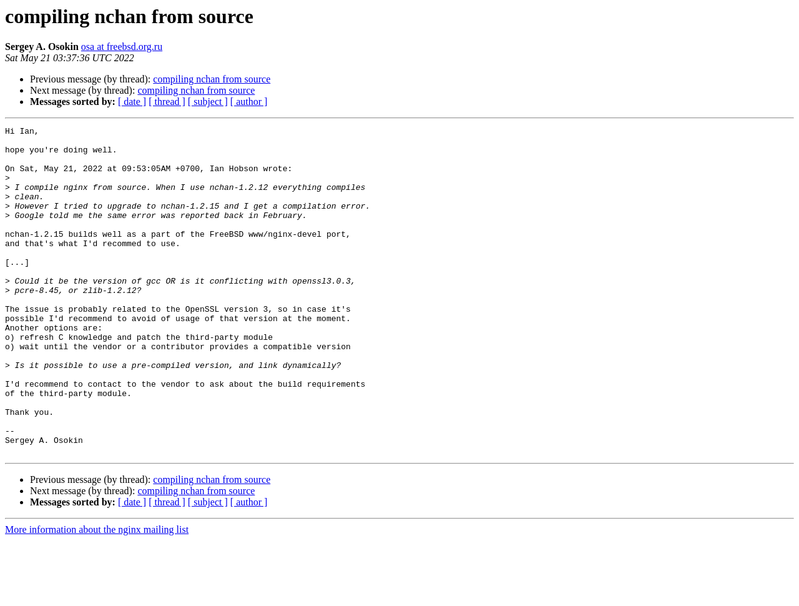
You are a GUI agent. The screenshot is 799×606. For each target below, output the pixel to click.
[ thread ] (167, 101)
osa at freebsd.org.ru (121, 46)
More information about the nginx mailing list (97, 595)
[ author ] (249, 101)
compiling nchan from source (211, 79)
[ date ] (132, 101)
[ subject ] (208, 101)
